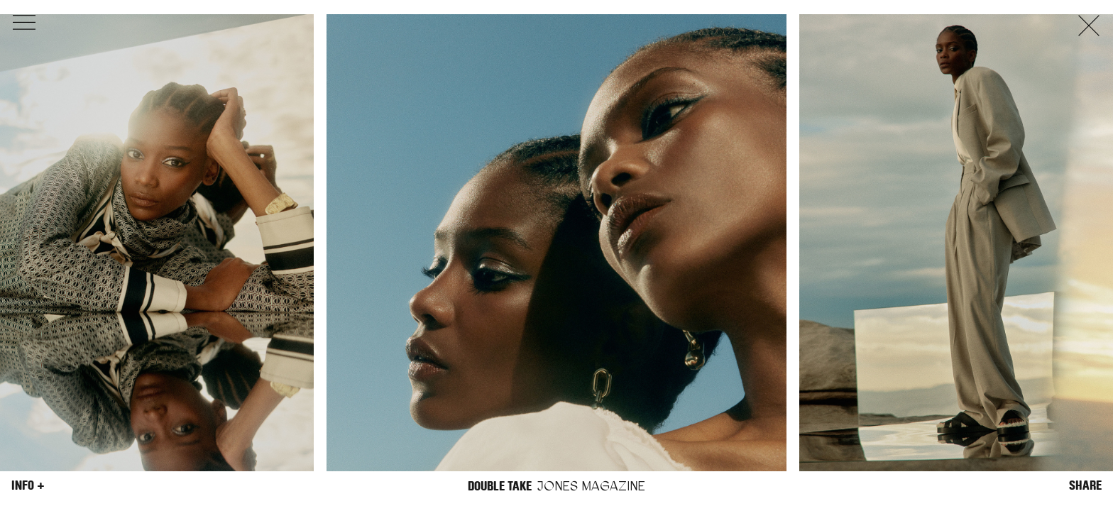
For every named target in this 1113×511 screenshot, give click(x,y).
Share (1085, 485)
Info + (28, 485)
